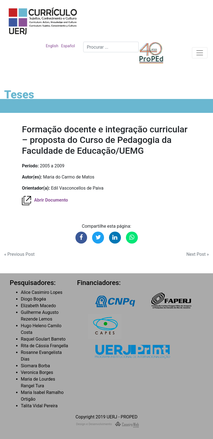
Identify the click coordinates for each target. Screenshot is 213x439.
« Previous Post (19, 254)
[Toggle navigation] (199, 52)
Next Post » (197, 254)
